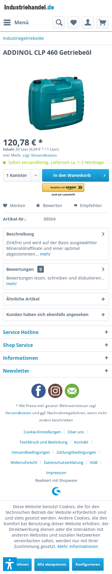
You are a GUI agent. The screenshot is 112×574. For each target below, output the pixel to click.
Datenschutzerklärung (63, 462)
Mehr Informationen (77, 546)
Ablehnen (20, 564)
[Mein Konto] (88, 22)
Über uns (75, 432)
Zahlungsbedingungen (76, 452)
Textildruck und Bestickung (43, 442)
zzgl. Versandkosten (40, 155)
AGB (93, 462)
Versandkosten (18, 412)
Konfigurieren (88, 564)
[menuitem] (16, 22)
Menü (16, 22)
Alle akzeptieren (51, 564)
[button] (63, 190)
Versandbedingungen (31, 452)
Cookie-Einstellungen (42, 432)
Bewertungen (20, 269)
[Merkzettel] (73, 22)
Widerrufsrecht (23, 462)
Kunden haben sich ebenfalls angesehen (47, 314)
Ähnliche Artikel (22, 299)
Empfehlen (88, 205)
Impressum (56, 472)
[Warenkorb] (102, 22)
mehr (45, 254)
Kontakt (81, 442)
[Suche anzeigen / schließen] (59, 22)
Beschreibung (20, 234)
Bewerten (49, 205)
